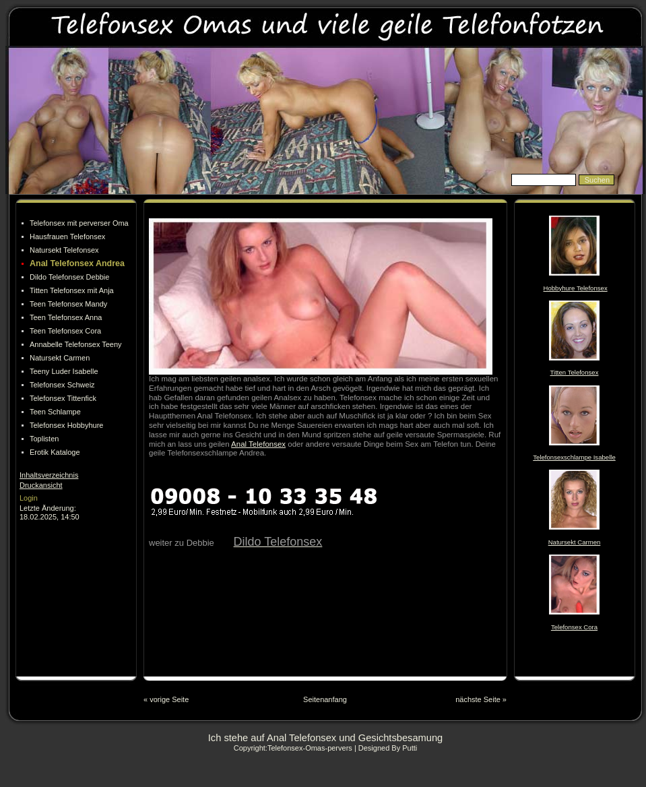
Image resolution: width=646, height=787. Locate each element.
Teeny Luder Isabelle (64, 371)
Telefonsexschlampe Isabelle (574, 457)
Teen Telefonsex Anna (66, 317)
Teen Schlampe (55, 412)
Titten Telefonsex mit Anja (72, 290)
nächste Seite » (481, 699)
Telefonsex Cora (574, 627)
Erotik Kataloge (55, 452)
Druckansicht (41, 485)
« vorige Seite (166, 699)
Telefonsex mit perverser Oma (79, 223)
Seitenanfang (325, 699)
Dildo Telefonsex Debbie (69, 277)
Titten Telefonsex (574, 372)
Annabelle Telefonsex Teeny (76, 344)
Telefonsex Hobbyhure (66, 425)
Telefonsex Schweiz (62, 385)
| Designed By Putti (385, 748)
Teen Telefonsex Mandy (68, 304)
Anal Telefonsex (258, 444)
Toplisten (44, 439)
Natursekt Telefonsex (64, 250)
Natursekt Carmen (60, 358)
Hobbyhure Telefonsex (576, 288)
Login (29, 498)
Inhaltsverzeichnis (49, 475)
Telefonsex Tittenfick (63, 398)
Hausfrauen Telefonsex (67, 236)
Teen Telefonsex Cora (65, 331)
